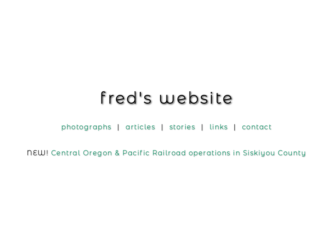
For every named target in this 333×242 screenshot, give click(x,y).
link (218, 127)
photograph (86, 127)
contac (257, 127)
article (140, 127)
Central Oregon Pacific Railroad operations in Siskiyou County (178, 153)
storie (182, 127)
